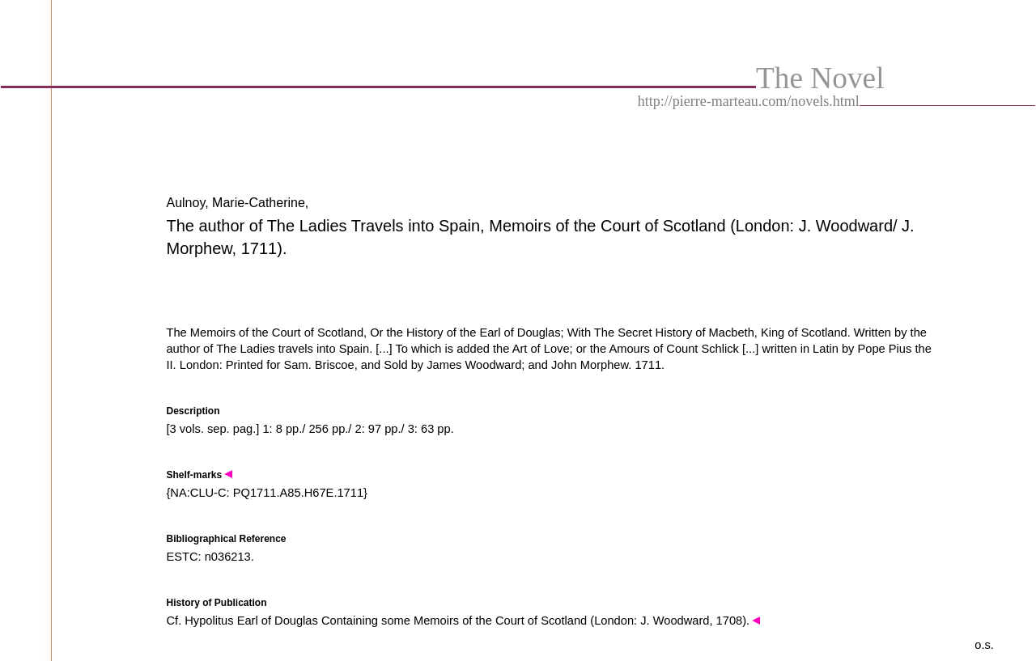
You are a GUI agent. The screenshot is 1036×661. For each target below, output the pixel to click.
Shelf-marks (199, 475)
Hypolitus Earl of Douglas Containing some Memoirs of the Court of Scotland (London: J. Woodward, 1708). (472, 620)
